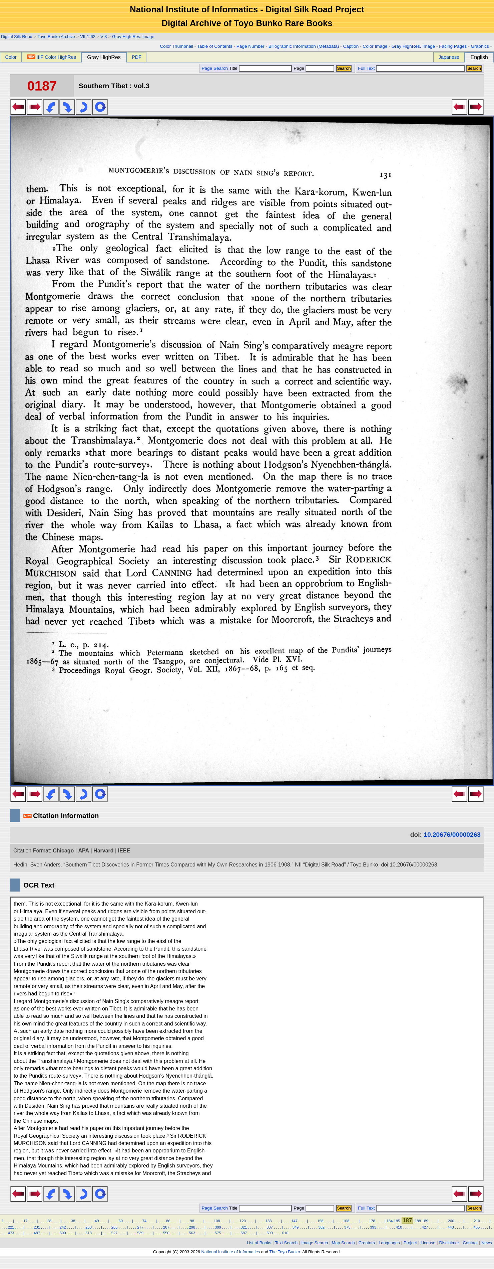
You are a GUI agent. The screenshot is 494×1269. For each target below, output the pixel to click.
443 (451, 1227)
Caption (351, 46)
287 (166, 1227)
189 (425, 1221)
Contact (470, 1242)
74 (144, 1221)
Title (260, 68)
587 (244, 1233)
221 (11, 1227)
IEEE (124, 850)
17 (25, 1221)
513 (88, 1233)
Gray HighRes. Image (413, 46)
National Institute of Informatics (230, 1251)
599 (270, 1233)
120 (242, 1221)
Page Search (214, 68)
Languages (389, 1242)
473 (11, 1233)
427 (425, 1227)
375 (347, 1227)
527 (114, 1233)
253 (88, 1227)
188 (418, 1221)
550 (166, 1233)
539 (140, 1233)
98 (192, 1221)
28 (49, 1221)
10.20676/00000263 (452, 834)
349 (296, 1227)
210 (477, 1221)
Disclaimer (449, 1242)
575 (218, 1233)
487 (37, 1233)
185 (397, 1221)
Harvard (103, 850)
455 (477, 1227)
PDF (136, 57)
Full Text (366, 68)
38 (73, 1221)
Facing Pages (453, 46)
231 (37, 1227)
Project (410, 1242)
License (428, 1242)
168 (346, 1221)
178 (372, 1221)
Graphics (480, 46)
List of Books (259, 1242)
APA (83, 850)
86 (168, 1221)
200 (451, 1221)
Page (313, 68)
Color (10, 57)
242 (63, 1227)
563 (192, 1233)
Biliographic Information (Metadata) (304, 46)
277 (140, 1227)
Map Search (343, 1242)
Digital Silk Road (16, 36)
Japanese (449, 57)
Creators (367, 1242)
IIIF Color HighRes (51, 57)
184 (390, 1221)
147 (294, 1221)
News (486, 1242)
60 (120, 1221)
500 (63, 1233)
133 (269, 1221)
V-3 (103, 36)
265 (114, 1227)
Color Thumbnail (176, 46)
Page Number (250, 46)
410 (399, 1227)
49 (97, 1221)
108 (217, 1221)
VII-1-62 (87, 36)
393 (373, 1227)
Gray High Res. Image (133, 36)
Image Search (315, 1242)
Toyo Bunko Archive (56, 36)
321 (244, 1227)
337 (270, 1227)
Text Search (286, 1242)
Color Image (375, 46)
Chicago (63, 850)
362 (321, 1227)
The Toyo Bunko (284, 1251)
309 (218, 1227)
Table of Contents (214, 46)
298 (192, 1227)
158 (320, 1221)
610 (285, 1233)
